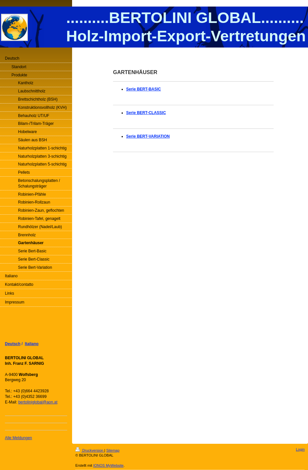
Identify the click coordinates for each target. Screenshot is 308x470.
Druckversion (89, 450)
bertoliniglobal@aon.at (38, 402)
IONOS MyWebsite (108, 465)
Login (300, 449)
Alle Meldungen (18, 438)
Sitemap (112, 450)
